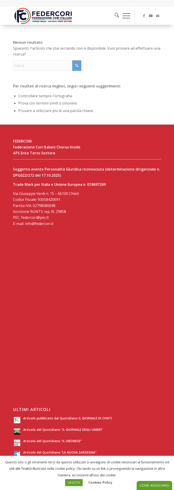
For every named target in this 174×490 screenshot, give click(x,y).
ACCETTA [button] (74, 482)
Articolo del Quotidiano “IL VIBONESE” (52, 441)
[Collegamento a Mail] (157, 15)
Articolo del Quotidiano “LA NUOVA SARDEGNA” (59, 452)
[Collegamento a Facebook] (144, 15)
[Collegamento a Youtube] (150, 15)
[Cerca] (114, 16)
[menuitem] (114, 16)
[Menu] (124, 16)
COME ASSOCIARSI (154, 485)
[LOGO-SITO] (72, 16)
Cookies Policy (100, 482)
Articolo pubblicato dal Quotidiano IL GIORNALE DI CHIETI (67, 418)
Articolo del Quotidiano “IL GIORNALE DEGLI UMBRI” (63, 429)
